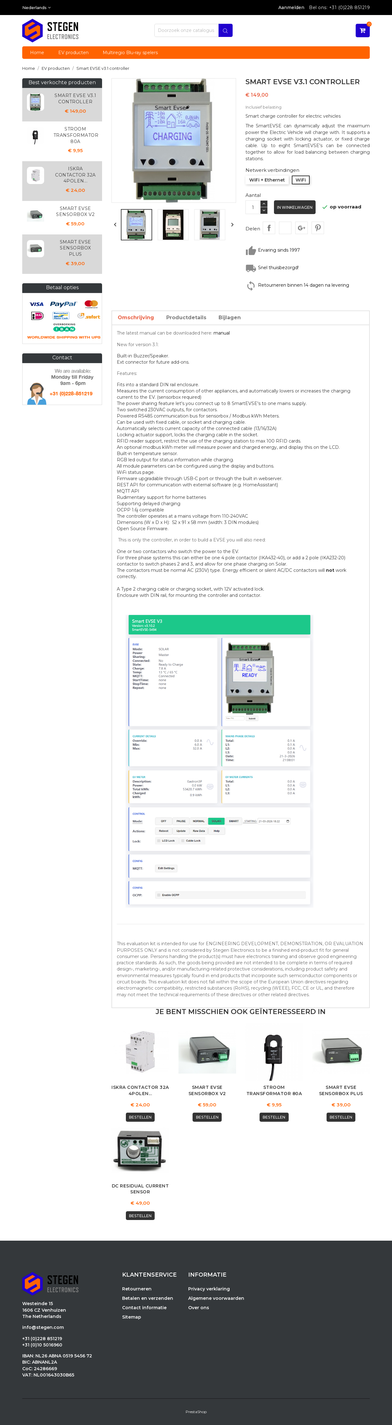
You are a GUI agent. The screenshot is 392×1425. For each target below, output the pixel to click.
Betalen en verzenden (147, 1298)
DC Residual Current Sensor (140, 1189)
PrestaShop (196, 1412)
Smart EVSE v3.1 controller (75, 99)
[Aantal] (252, 207)
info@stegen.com (43, 1327)
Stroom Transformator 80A (76, 135)
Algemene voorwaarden (216, 1298)
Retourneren (137, 1289)
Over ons (198, 1308)
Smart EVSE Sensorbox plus (75, 248)
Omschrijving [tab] (136, 317)
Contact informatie (144, 1308)
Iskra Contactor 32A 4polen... (75, 175)
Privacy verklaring (209, 1289)
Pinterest (318, 228)
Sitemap (131, 1317)
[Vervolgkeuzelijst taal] (36, 7)
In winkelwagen (295, 207)
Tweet (285, 228)
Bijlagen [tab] (230, 317)
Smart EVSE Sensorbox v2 (75, 212)
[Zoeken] (193, 30)
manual (222, 333)
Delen (269, 228)
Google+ (301, 228)
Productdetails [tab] (186, 317)
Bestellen (140, 1117)
